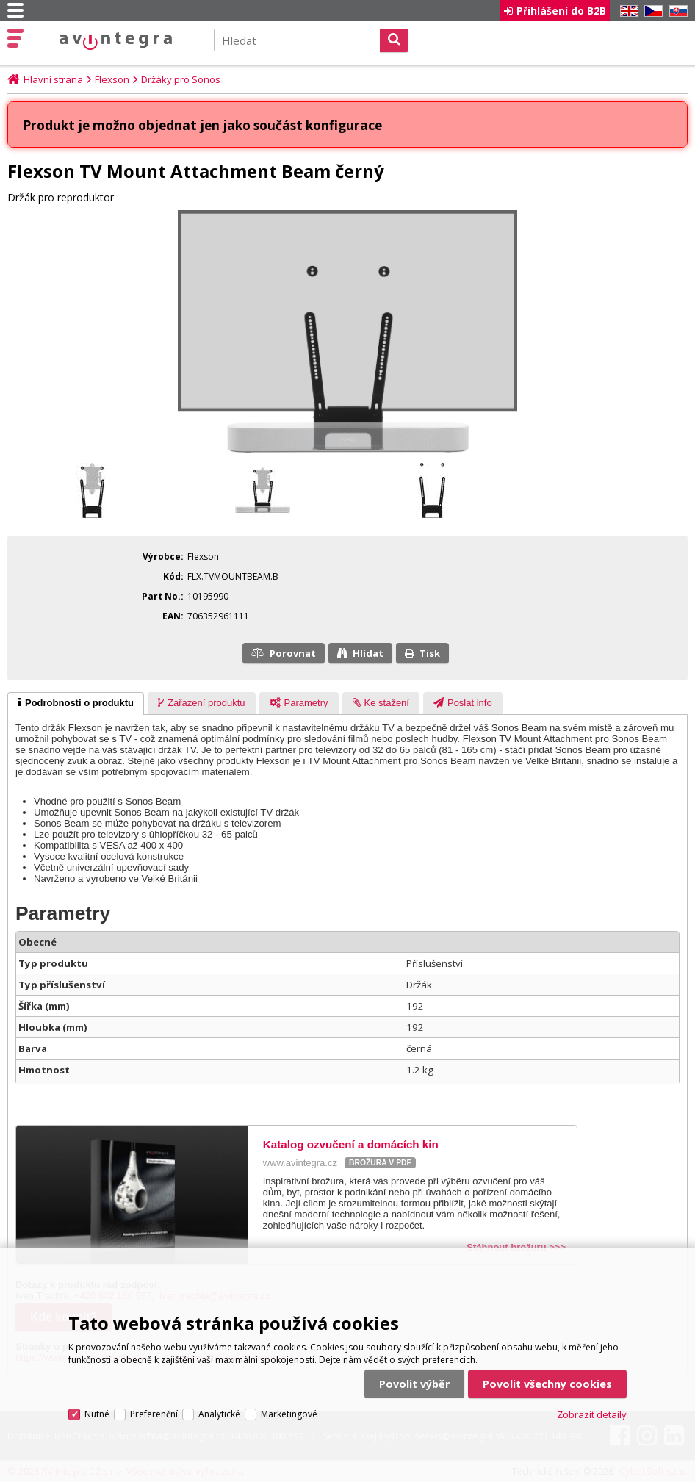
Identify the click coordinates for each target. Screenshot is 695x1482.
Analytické (219, 1407)
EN (627, 11)
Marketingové (289, 1407)
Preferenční (154, 1407)
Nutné (96, 1407)
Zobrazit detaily (592, 1407)
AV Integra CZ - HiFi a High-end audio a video (115, 41)
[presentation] (75, 704)
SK (676, 11)
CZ (651, 11)
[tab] (75, 704)
